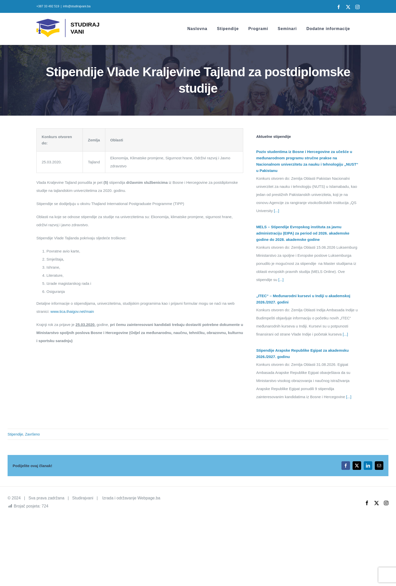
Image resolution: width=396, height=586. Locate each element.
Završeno (32, 434)
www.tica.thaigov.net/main (72, 311)
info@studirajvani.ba (77, 6)
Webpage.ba (148, 498)
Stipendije (15, 434)
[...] (276, 211)
